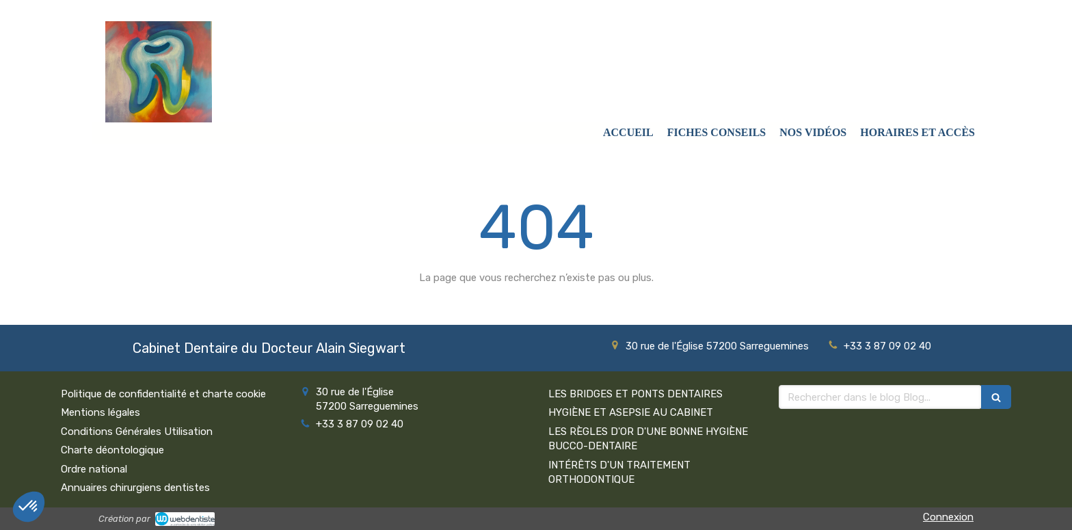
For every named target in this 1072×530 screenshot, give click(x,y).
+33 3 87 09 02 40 (887, 346)
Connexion (948, 517)
